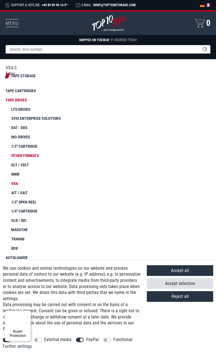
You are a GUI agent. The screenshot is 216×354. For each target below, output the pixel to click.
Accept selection (180, 283)
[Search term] (102, 49)
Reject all (180, 296)
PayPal (92, 339)
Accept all (180, 270)
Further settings (17, 346)
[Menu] (27, 314)
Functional (122, 339)
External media (57, 339)
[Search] (204, 49)
